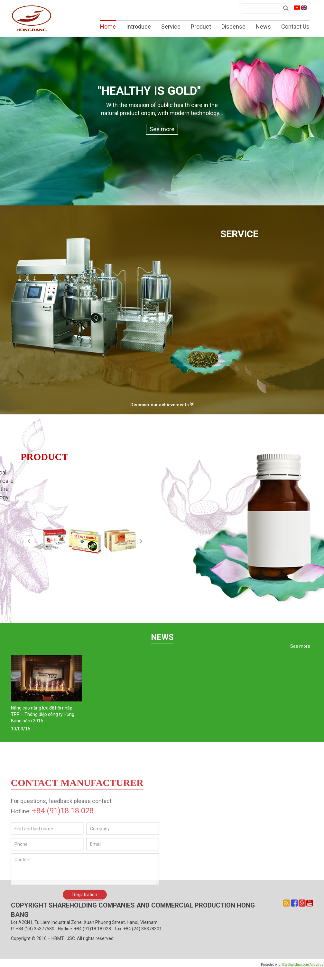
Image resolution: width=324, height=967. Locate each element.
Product (201, 26)
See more (162, 129)
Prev (29, 541)
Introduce (138, 26)
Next (141, 541)
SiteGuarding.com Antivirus (302, 964)
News (263, 26)
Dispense (233, 26)
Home (108, 26)
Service (171, 26)
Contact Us (295, 26)
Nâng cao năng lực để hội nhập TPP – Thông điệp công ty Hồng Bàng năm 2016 (42, 714)
